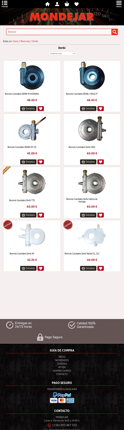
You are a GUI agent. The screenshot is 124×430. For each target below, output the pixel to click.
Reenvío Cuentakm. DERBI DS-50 (22, 147)
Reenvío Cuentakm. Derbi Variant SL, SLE (82, 253)
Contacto (62, 374)
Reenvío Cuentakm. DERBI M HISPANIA (22, 93)
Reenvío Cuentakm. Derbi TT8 (22, 200)
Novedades (62, 360)
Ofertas (62, 364)
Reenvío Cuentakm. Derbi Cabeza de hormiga (82, 200)
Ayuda (62, 367)
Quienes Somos (62, 371)
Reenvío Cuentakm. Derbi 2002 (82, 147)
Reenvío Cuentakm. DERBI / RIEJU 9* (82, 93)
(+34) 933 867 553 (64, 425)
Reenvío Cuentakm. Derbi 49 (22, 253)
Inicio (62, 357)
